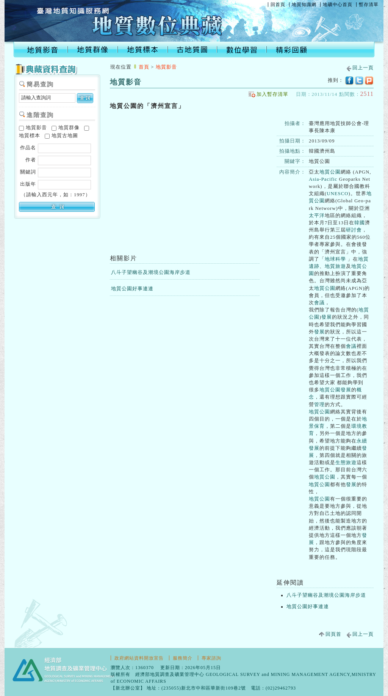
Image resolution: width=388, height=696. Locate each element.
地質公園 (330, 172)
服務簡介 (182, 658)
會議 (319, 302)
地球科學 (335, 259)
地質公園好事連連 (132, 288)
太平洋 (317, 215)
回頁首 (333, 634)
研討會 (354, 230)
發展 (326, 317)
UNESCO (337, 193)
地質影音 (33, 127)
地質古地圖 (61, 135)
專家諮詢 (211, 658)
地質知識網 (304, 4)
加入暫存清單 (272, 94)
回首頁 (278, 4)
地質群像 (66, 127)
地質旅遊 (335, 266)
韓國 (359, 222)
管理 (319, 404)
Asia (314, 179)
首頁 (144, 67)
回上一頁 (363, 67)
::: (112, 59)
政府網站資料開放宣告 (139, 658)
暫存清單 (369, 4)
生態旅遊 (346, 462)
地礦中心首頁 (337, 4)
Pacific (329, 179)
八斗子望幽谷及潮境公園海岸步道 (151, 272)
